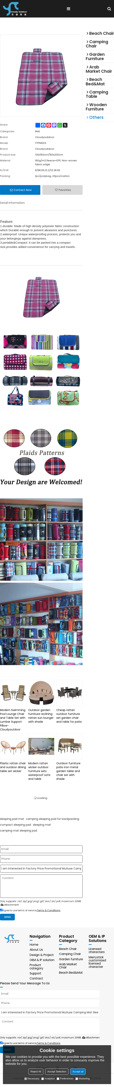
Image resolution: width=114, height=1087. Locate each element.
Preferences (65, 1078)
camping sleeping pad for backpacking (52, 819)
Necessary (31, 1078)
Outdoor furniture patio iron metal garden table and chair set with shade (68, 771)
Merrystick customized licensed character (97, 962)
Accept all (77, 1071)
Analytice (48, 1078)
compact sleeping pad (15, 825)
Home (34, 945)
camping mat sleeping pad (18, 831)
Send (7, 917)
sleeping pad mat (12, 819)
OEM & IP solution (36, 961)
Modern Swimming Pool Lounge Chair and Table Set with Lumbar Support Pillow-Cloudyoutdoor (12, 719)
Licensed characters (97, 950)
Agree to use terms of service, (30, 910)
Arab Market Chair (68, 966)
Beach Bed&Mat (71, 973)
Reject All (36, 1071)
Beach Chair (68, 949)
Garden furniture (71, 959)
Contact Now (23, 190)
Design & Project (42, 955)
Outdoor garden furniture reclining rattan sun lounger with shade (41, 716)
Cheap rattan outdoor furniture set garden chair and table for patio (69, 716)
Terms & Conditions (48, 910)
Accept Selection (56, 1071)
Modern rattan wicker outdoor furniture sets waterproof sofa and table (39, 771)
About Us (36, 950)
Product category (36, 970)
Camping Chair (70, 954)
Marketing (82, 1078)
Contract (36, 982)
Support (36, 977)
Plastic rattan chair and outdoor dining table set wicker (13, 767)
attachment (9, 905)
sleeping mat (42, 825)
